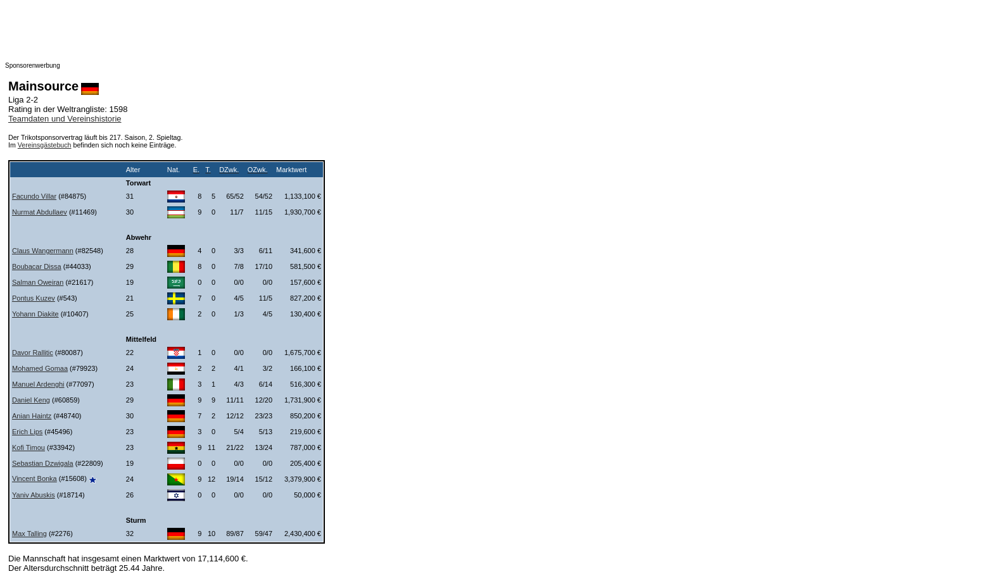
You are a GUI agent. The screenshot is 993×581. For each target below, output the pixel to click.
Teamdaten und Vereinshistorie (65, 118)
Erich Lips (27, 431)
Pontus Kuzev (33, 298)
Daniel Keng (31, 400)
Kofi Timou (28, 447)
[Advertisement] (258, 33)
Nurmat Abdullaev (39, 212)
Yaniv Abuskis (33, 495)
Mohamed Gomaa (40, 368)
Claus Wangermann (42, 250)
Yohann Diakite (35, 314)
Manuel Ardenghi (38, 384)
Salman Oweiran (37, 282)
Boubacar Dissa (36, 266)
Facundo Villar (34, 196)
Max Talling (29, 533)
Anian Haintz (31, 416)
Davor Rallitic (32, 352)
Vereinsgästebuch (45, 145)
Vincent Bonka (34, 478)
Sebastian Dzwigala (42, 463)
